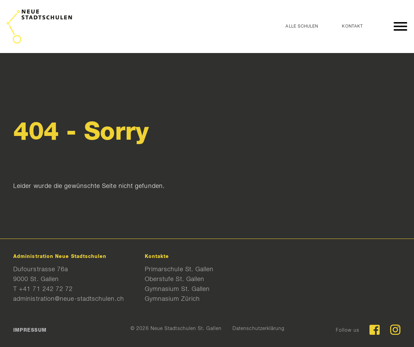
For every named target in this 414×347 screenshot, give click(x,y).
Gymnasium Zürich (172, 299)
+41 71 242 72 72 (46, 289)
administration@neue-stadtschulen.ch (68, 299)
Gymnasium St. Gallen (177, 289)
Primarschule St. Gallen (179, 269)
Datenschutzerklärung (258, 328)
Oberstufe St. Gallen (175, 279)
